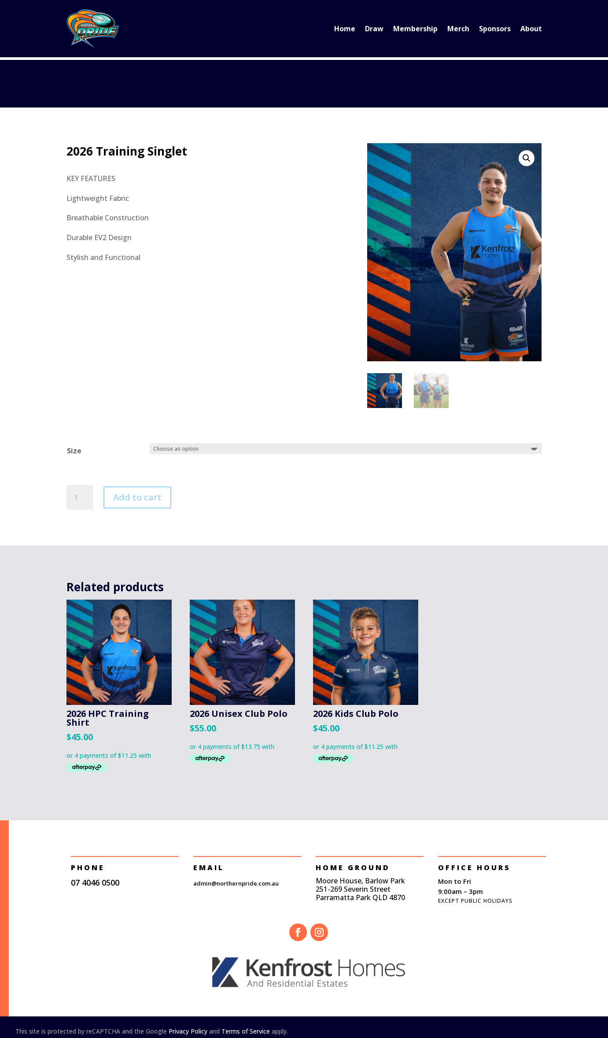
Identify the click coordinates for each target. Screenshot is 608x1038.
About (531, 28)
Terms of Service (245, 1031)
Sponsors (495, 28)
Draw (374, 28)
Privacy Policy (188, 1031)
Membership (415, 28)
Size (74, 451)
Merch (458, 28)
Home (344, 28)
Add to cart (137, 497)
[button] (526, 158)
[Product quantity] (79, 497)
